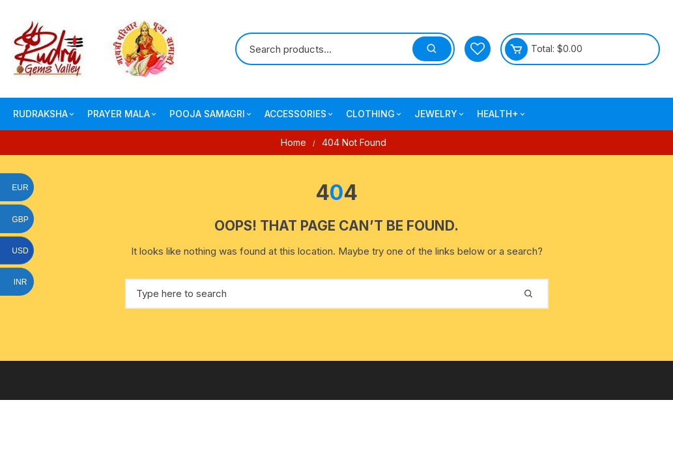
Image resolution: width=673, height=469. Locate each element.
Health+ (502, 114)
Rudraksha (44, 114)
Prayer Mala (122, 114)
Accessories (300, 114)
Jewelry (440, 114)
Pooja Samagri (211, 114)
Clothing (374, 114)
